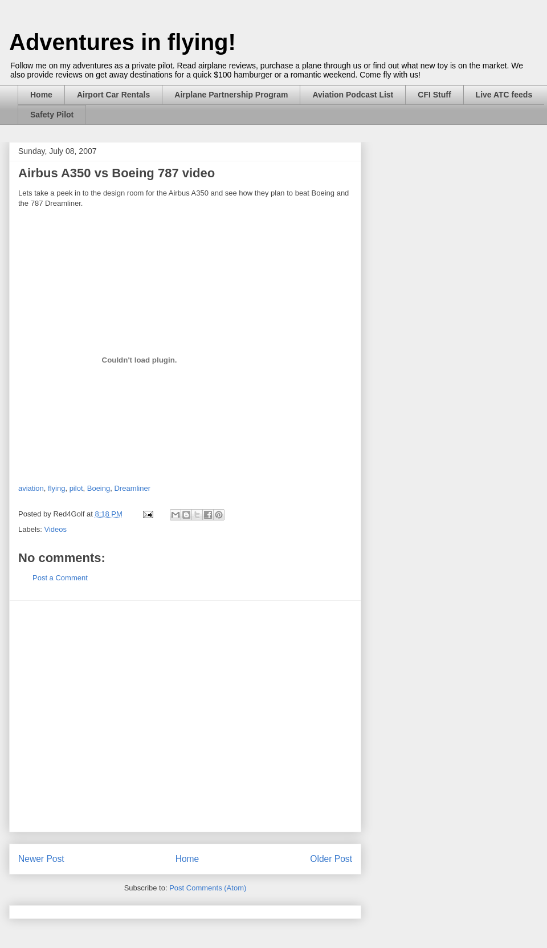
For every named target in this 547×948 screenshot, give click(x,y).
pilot (76, 488)
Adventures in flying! (122, 42)
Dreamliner (132, 488)
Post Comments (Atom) (207, 888)
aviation (31, 488)
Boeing (98, 488)
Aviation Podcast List (352, 94)
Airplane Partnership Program (231, 94)
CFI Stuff (434, 94)
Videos (55, 529)
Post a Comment (60, 577)
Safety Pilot (52, 114)
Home (41, 94)
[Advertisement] (107, 716)
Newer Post (41, 859)
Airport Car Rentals (113, 94)
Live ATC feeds (504, 94)
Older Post (331, 859)
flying (56, 488)
